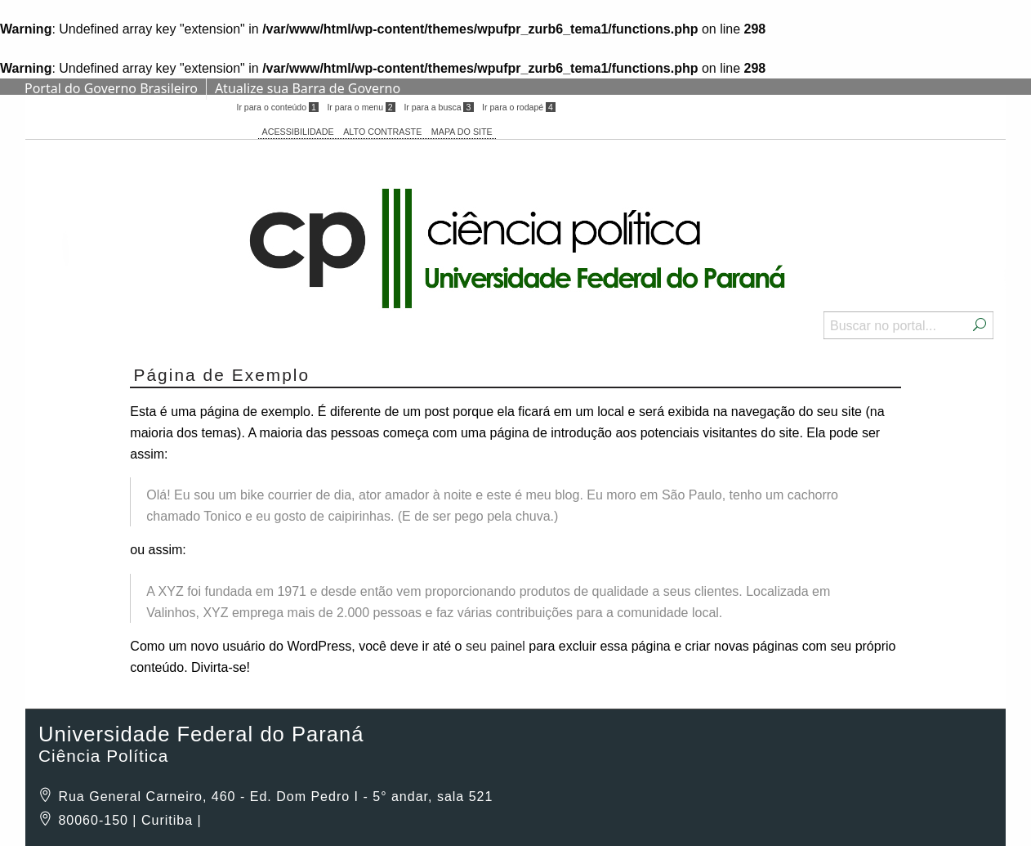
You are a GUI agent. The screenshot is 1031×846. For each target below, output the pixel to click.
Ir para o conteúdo (277, 107)
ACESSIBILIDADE (298, 132)
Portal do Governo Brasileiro (111, 88)
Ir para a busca (438, 107)
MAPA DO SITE (462, 132)
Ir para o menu (361, 107)
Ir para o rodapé (519, 107)
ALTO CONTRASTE (382, 132)
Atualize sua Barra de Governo (307, 88)
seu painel (495, 646)
